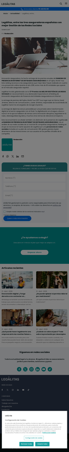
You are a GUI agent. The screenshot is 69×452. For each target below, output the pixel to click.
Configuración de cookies (34, 438)
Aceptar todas (42, 444)
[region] (34, 429)
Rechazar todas (26, 444)
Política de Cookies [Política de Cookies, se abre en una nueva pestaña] (49, 433)
